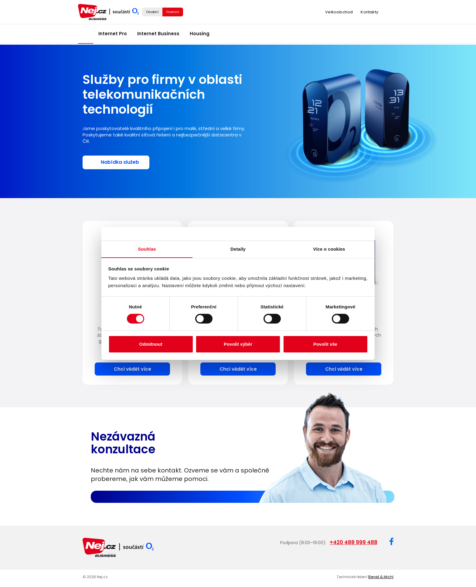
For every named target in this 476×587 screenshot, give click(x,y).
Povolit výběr (238, 344)
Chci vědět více (132, 368)
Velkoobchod (339, 13)
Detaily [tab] (238, 248)
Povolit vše (325, 344)
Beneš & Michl (380, 575)
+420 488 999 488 (353, 541)
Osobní (152, 12)
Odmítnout (150, 344)
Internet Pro (112, 35)
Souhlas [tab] (147, 248)
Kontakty (369, 13)
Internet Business (158, 35)
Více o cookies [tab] (329, 248)
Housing (199, 35)
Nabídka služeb (120, 162)
